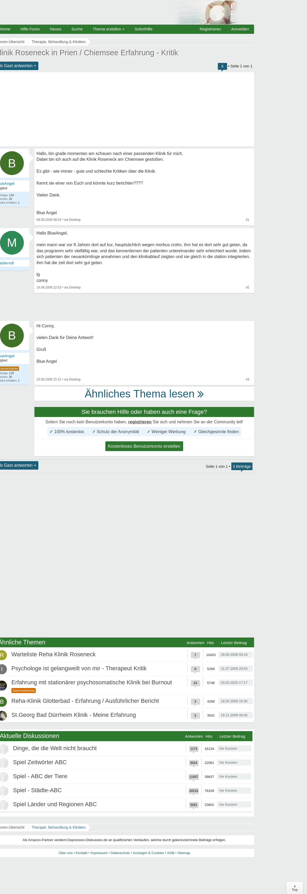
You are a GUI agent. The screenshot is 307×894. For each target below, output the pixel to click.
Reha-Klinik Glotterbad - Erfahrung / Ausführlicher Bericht (85, 701)
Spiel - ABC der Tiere (40, 776)
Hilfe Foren (30, 29)
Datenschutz (120, 853)
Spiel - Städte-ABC (37, 790)
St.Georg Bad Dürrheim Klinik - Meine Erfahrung (73, 715)
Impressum (99, 853)
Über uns (66, 853)
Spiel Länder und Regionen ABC (55, 804)
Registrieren (210, 29)
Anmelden (240, 29)
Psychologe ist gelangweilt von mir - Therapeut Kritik (79, 668)
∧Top (295, 888)
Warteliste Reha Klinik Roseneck (53, 654)
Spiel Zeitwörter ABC (40, 762)
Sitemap (183, 853)
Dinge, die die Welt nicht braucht (55, 748)
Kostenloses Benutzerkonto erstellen (144, 446)
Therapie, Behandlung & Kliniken (58, 827)
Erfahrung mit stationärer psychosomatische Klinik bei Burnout (91, 682)
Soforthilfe (144, 29)
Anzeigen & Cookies (148, 853)
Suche (77, 29)
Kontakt (81, 853)
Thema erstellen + (108, 29)
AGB (170, 853)
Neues (55, 29)
